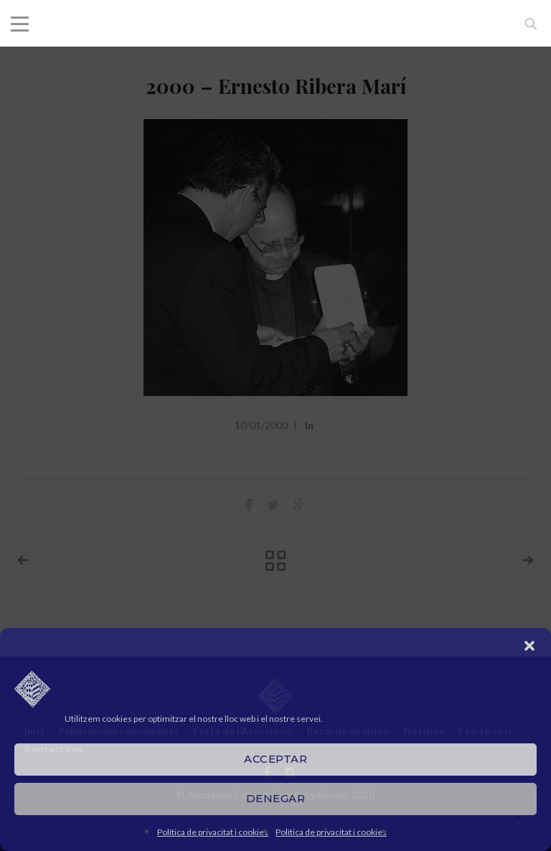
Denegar (276, 798)
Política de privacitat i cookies (212, 832)
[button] (529, 646)
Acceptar (275, 759)
